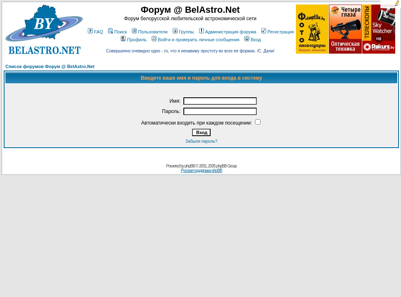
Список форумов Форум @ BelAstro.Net (49, 66)
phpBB (190, 166)
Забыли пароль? (201, 141)
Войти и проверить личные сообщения (195, 39)
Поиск (117, 31)
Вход (252, 39)
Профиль (134, 39)
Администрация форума (227, 31)
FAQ (95, 31)
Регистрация (277, 31)
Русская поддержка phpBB (201, 170)
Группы (183, 31)
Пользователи (150, 31)
